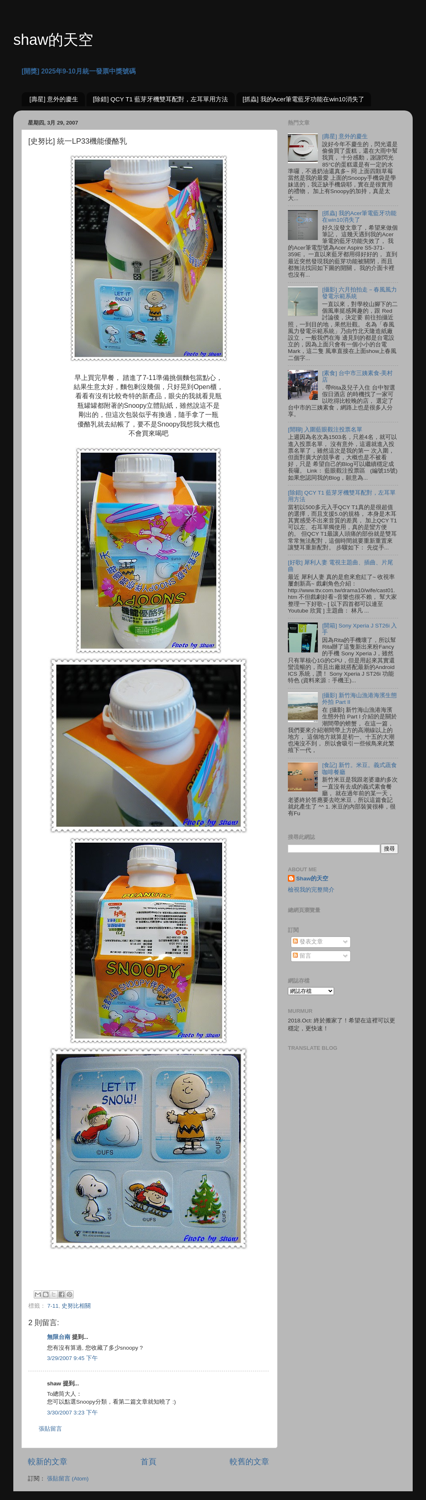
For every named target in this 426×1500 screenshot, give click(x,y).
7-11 (53, 1306)
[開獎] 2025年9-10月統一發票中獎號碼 (79, 71)
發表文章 (308, 942)
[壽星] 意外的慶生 (54, 99)
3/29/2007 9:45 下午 (72, 1358)
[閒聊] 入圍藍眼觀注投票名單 (325, 429)
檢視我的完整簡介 (311, 890)
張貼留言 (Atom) (68, 1478)
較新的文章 (47, 1461)
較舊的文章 (249, 1461)
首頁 (148, 1461)
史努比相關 (76, 1306)
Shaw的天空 (312, 878)
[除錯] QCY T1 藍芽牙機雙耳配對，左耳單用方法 (160, 99)
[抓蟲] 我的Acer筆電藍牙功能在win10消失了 (303, 99)
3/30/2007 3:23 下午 (72, 1412)
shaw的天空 (53, 39)
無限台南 (58, 1337)
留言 (302, 956)
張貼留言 (50, 1429)
